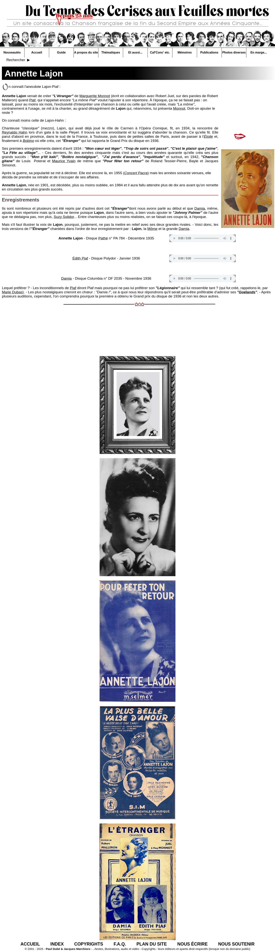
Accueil (36, 52)
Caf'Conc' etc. (160, 52)
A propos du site (86, 52)
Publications (209, 52)
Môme (152, 229)
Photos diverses (234, 52)
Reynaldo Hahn (14, 132)
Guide (61, 52)
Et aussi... (135, 52)
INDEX (57, 944)
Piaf (32, 100)
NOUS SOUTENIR (236, 944)
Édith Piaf (80, 258)
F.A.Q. (120, 944)
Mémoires (185, 52)
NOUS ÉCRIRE (192, 944)
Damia (199, 208)
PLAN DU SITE (152, 944)
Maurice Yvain (63, 161)
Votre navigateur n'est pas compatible (202, 238)
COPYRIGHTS (88, 944)
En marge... (258, 52)
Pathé (103, 238)
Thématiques (110, 52)
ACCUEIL (30, 944)
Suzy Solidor (64, 217)
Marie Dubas (12, 292)
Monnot (179, 108)
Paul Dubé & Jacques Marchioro (67, 948)
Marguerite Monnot (94, 96)
